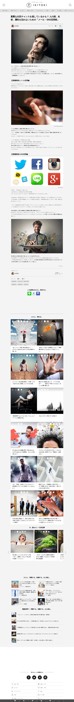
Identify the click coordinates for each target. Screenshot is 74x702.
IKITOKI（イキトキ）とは (11, 693)
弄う (27, 689)
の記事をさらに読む (58, 273)
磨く (60, 689)
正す (43, 689)
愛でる (54, 689)
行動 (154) (20, 284)
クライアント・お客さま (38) (23, 281)
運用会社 (66, 693)
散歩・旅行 (4, 10)
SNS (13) (26, 284)
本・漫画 (58, 10)
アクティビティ (39, 10)
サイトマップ (35, 693)
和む (49, 689)
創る (38, 689)
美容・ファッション (68, 10)
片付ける (20, 689)
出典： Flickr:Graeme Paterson (58, 126)
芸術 (52, 10)
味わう (14, 689)
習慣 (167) (14, 284)
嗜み (46, 10)
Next (65, 545)
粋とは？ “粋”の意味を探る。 (24, 693)
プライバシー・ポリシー (45, 693)
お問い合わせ (60, 693)
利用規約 (53, 693)
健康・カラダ (12, 10)
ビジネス (21, 10)
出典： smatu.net (60, 187)
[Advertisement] (37, 304)
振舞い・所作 (29, 10)
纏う (32, 689)
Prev (8, 545)
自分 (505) (14, 281)
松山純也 (15, 26)
